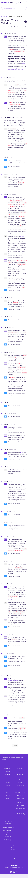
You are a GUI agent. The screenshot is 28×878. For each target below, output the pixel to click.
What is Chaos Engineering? (7, 840)
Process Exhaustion (13, 680)
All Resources (20, 768)
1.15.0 (6, 715)
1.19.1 (6, 522)
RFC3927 (22, 236)
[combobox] (14, 8)
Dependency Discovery (20, 792)
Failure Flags (20, 802)
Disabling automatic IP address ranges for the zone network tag (17, 68)
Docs (20, 780)
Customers (7, 777)
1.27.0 (6, 33)
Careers (8, 771)
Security (20, 782)
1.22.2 (6, 403)
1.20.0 (6, 481)
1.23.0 (6, 298)
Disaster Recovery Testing (20, 799)
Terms (12, 847)
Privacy (8, 782)
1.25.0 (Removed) (9, 118)
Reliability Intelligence (20, 811)
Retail (7, 792)
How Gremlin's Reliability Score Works (8, 826)
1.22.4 (6, 327)
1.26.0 (6, 77)
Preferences (14, 852)
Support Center (20, 785)
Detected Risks (20, 795)
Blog (20, 771)
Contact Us (7, 774)
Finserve (8, 795)
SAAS (7, 798)
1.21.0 (6, 449)
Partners (8, 780)
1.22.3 (6, 352)
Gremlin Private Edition (20, 808)
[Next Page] (15, 745)
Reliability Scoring (20, 814)
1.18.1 (6, 561)
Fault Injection (20, 805)
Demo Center (20, 777)
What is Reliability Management (7, 831)
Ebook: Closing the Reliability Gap (7, 822)
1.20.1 (6, 467)
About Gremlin (7, 768)
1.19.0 (6, 536)
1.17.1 (6, 634)
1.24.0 (6, 194)
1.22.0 (6, 424)
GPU (21, 452)
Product (8, 785)
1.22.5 (6, 317)
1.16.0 (6, 676)
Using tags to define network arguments (16, 64)
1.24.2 (6, 157)
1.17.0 (6, 653)
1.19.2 (6, 511)
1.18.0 (6, 584)
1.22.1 (6, 413)
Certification (20, 774)
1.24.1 (6, 174)
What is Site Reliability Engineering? (7, 835)
